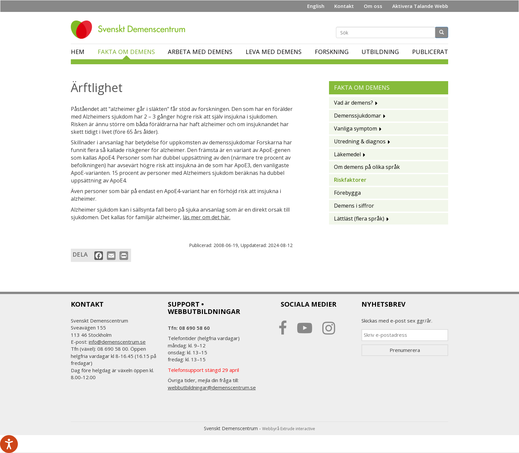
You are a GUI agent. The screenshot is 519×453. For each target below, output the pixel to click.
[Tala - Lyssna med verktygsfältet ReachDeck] (9, 444)
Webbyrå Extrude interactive (288, 428)
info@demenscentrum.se (117, 341)
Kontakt (344, 6)
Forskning (332, 52)
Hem (77, 52)
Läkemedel (347, 154)
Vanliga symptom (355, 128)
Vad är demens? (353, 102)
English (315, 6)
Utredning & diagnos (360, 141)
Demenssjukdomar (357, 115)
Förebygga (347, 192)
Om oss (373, 6)
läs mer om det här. (206, 217)
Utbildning (380, 52)
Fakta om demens (126, 52)
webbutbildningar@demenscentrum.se (212, 387)
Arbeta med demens (200, 52)
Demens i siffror (354, 205)
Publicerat (430, 52)
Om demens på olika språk (367, 167)
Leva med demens (274, 52)
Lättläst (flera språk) (359, 218)
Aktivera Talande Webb (420, 6)
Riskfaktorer (350, 179)
